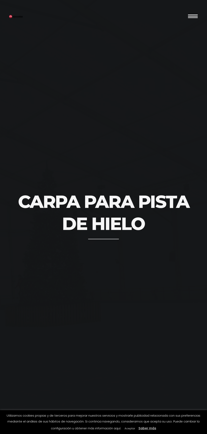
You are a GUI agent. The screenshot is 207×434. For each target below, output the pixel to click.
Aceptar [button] (130, 428)
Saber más (147, 428)
